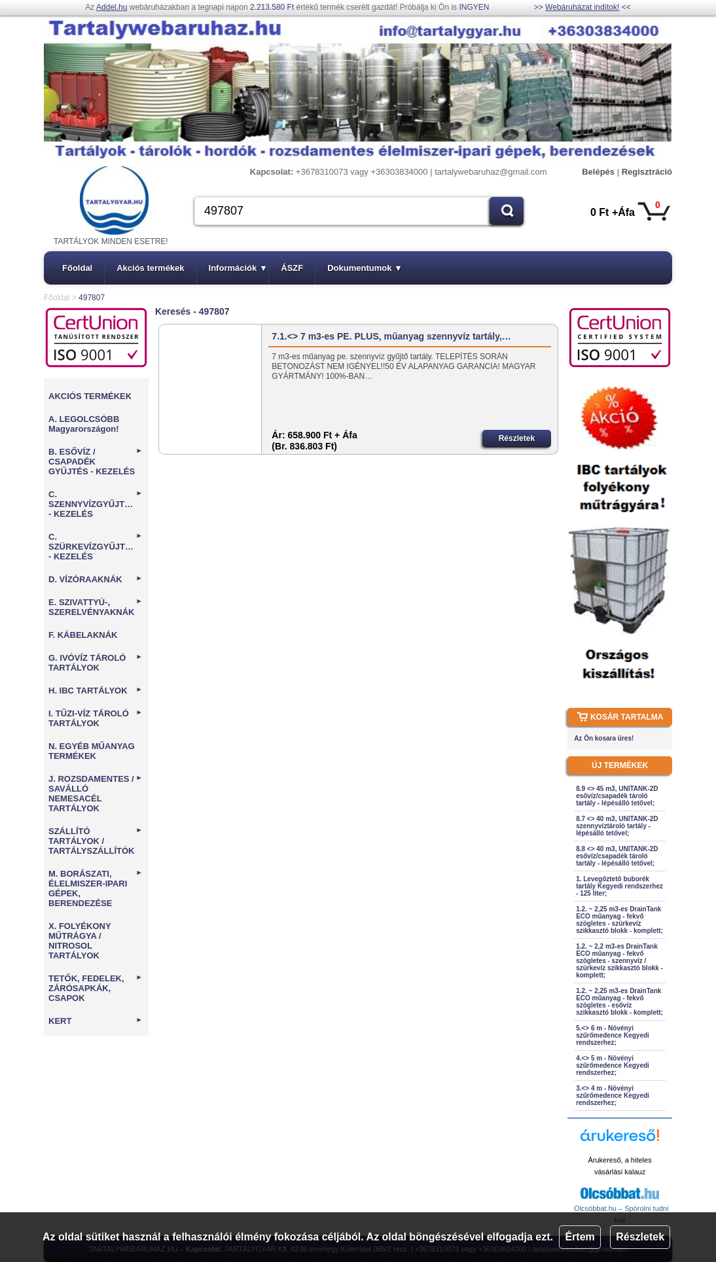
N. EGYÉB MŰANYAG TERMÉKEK (91, 751)
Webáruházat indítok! (582, 7)
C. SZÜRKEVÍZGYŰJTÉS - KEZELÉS (95, 546)
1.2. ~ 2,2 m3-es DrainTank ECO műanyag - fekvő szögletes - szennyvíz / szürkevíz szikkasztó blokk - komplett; (619, 961)
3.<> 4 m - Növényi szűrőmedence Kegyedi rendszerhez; (612, 1095)
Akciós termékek (150, 268)
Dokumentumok (364, 268)
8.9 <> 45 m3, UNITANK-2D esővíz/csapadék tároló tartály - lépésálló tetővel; (617, 796)
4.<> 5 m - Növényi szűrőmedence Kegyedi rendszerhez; (612, 1065)
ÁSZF (292, 268)
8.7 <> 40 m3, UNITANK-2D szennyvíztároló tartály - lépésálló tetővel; (617, 826)
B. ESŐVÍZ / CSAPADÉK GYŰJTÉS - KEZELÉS (95, 461)
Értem (579, 1236)
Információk (237, 268)
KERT (95, 1021)
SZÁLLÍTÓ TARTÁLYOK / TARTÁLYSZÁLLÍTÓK (95, 841)
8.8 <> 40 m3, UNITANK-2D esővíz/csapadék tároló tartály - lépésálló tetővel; (617, 856)
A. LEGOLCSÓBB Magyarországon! (83, 424)
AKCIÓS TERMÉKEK (90, 396)
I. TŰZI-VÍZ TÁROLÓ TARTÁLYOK (95, 718)
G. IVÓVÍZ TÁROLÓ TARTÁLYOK (95, 663)
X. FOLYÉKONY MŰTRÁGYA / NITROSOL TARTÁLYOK (79, 940)
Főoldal (77, 268)
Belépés (598, 172)
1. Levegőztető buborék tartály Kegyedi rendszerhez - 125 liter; (619, 886)
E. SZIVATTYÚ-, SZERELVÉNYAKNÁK (95, 607)
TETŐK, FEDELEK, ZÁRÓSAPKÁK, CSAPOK (95, 988)
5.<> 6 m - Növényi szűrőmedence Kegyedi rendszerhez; (612, 1035)
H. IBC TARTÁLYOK (95, 690)
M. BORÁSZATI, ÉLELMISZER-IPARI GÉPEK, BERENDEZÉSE (95, 888)
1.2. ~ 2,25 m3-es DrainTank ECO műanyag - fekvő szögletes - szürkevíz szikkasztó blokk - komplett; (619, 919)
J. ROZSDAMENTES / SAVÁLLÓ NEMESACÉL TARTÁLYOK (95, 793)
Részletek (640, 1236)
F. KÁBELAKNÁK (82, 635)
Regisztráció (647, 172)
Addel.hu (111, 7)
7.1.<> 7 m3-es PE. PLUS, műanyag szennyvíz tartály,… (391, 336)
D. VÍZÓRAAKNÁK (95, 579)
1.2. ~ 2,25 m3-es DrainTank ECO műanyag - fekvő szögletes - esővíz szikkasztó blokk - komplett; (619, 1001)
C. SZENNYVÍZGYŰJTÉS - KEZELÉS (95, 504)
